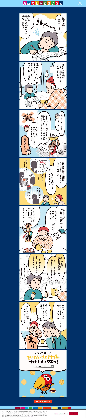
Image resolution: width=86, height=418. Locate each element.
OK (73, 413)
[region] (43, 413)
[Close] (83, 413)
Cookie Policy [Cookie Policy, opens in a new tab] (30, 416)
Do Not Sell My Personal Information (61, 413)
